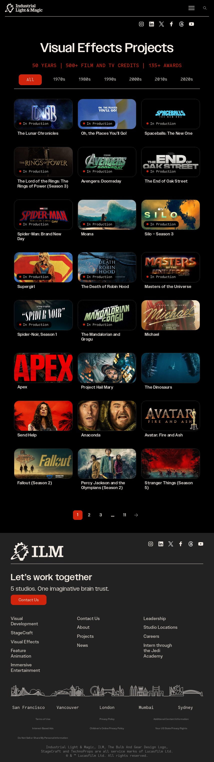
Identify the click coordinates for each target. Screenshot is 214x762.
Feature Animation (21, 653)
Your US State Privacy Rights (171, 728)
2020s (186, 79)
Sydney (185, 707)
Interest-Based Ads (43, 728)
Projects (85, 636)
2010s (161, 79)
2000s (135, 79)
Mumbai (146, 707)
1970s (59, 79)
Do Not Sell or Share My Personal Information (43, 737)
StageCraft (22, 633)
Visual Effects (25, 642)
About (83, 627)
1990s (110, 79)
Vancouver (67, 707)
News (82, 645)
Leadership (155, 619)
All (30, 79)
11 (124, 515)
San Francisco (28, 707)
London (107, 707)
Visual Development (24, 621)
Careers (151, 636)
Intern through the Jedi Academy (158, 650)
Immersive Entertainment (25, 667)
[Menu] (191, 8)
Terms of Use (43, 719)
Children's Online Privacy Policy (107, 728)
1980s (84, 79)
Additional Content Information (171, 719)
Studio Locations (161, 627)
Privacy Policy (107, 719)
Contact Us (28, 599)
